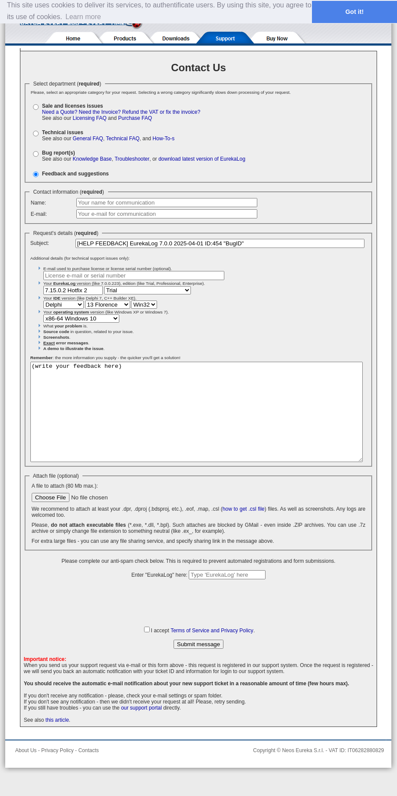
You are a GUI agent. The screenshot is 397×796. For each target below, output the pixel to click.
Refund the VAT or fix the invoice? (161, 112)
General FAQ (87, 138)
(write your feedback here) (196, 422)
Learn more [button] (83, 16)
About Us (25, 770)
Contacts (88, 770)
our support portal (141, 727)
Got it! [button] (354, 11)
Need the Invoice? (100, 112)
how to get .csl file (244, 528)
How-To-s (164, 138)
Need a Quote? (59, 112)
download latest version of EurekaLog (201, 159)
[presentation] (199, 622)
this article (57, 740)
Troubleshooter (132, 159)
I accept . (203, 650)
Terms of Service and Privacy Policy (212, 650)
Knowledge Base (92, 159)
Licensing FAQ (89, 118)
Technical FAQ (122, 138)
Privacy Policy (57, 770)
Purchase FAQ (135, 118)
